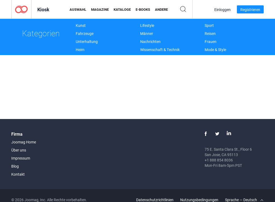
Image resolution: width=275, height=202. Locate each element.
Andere (161, 9)
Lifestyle (147, 25)
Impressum (20, 158)
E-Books (143, 9)
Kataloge (122, 9)
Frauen (210, 41)
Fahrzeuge (84, 33)
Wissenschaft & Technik (160, 49)
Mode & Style (215, 49)
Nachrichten (150, 41)
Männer (146, 33)
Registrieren (250, 9)
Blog (15, 166)
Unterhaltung (87, 41)
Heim (80, 49)
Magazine (100, 9)
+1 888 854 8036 (219, 160)
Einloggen (222, 9)
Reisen (210, 33)
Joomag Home (23, 142)
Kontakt (18, 174)
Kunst (81, 25)
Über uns (18, 150)
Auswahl (78, 9)
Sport (209, 25)
